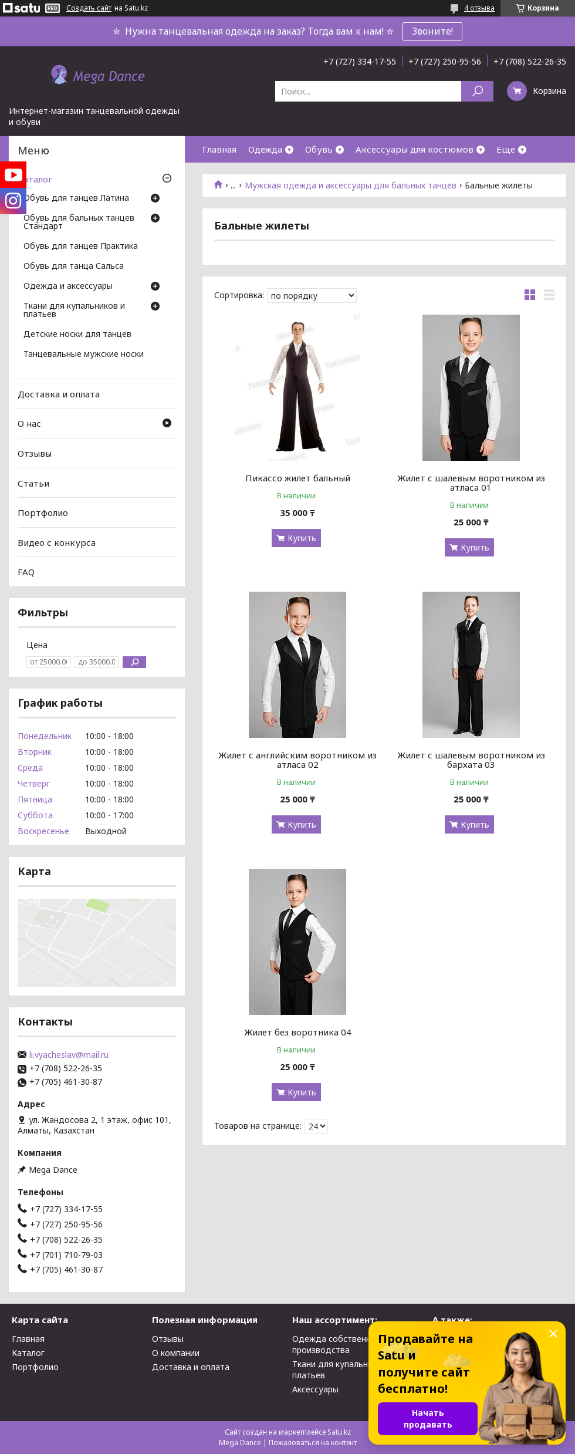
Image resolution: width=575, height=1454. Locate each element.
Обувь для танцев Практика (80, 246)
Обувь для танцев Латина (76, 198)
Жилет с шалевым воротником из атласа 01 (471, 482)
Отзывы (35, 453)
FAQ (26, 572)
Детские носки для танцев (77, 334)
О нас (29, 423)
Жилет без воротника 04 (297, 1032)
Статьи (33, 482)
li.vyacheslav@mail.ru (69, 1055)
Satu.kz (339, 1432)
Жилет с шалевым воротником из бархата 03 (471, 759)
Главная (219, 149)
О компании (175, 1352)
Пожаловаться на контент (313, 1443)
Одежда (265, 149)
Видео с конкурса (57, 542)
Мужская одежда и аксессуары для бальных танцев (350, 185)
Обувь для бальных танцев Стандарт (78, 222)
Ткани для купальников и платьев (74, 310)
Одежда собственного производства (338, 1344)
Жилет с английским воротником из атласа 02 (297, 759)
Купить (302, 538)
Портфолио (43, 512)
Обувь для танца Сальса (73, 266)
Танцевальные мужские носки (83, 354)
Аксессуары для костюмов (414, 149)
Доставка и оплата (59, 394)
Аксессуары (315, 1389)
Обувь (319, 149)
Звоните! (432, 31)
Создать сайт (88, 8)
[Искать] (477, 91)
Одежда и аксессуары (68, 286)
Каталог (35, 179)
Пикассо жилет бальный (297, 478)
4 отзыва (479, 8)
